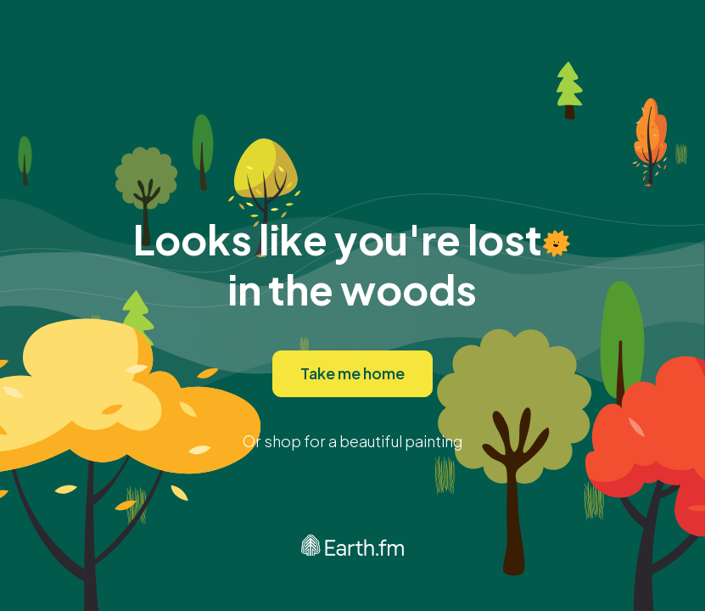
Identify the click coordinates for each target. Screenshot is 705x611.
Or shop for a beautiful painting (352, 441)
